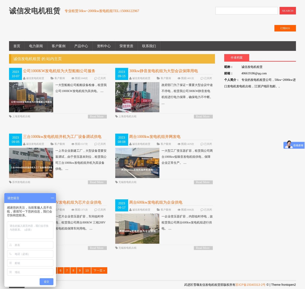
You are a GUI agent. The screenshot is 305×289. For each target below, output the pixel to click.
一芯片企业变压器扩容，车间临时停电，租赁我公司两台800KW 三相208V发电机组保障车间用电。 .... (57, 223)
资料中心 (104, 46)
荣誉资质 (126, 46)
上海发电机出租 (21, 116)
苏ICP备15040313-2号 (250, 284)
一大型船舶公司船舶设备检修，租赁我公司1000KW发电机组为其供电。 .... (58, 88)
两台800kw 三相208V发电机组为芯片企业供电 (62, 202)
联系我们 (149, 46)
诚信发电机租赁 (35, 78)
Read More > (97, 117)
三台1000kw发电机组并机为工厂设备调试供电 (62, 136)
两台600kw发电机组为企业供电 (155, 202)
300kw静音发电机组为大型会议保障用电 (163, 71)
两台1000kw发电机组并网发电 (155, 136)
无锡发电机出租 (127, 182)
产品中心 (81, 46)
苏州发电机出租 (21, 182)
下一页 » (99, 270)
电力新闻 (36, 46)
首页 (16, 46)
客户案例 (58, 46)
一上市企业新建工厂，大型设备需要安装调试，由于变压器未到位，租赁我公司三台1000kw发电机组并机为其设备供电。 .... (58, 160)
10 (87, 270)
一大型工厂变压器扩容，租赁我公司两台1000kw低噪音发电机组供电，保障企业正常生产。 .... (164, 157)
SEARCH (287, 10)
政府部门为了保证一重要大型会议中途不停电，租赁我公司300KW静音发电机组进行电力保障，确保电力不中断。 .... (164, 94)
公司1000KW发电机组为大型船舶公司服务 (59, 71)
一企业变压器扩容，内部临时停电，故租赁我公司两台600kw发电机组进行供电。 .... (164, 223)
